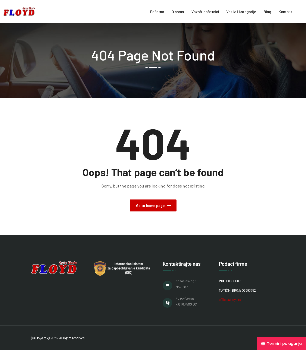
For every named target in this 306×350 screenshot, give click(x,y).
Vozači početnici (205, 11)
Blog (267, 11)
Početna (157, 11)
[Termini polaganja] (281, 343)
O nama (178, 11)
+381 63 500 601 (186, 304)
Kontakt (285, 11)
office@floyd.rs (230, 299)
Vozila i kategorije (241, 11)
